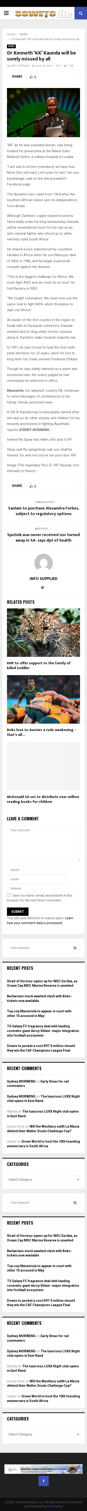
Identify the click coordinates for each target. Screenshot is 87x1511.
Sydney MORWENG (21, 1081)
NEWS (11, 46)
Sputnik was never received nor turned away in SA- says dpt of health (43, 537)
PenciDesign (55, 1506)
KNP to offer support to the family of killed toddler (39, 665)
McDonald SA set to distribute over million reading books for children (43, 799)
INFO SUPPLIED (20, 65)
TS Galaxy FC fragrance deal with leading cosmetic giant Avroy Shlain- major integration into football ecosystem (43, 1030)
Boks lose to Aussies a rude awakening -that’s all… (41, 732)
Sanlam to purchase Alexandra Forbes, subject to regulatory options (43, 511)
